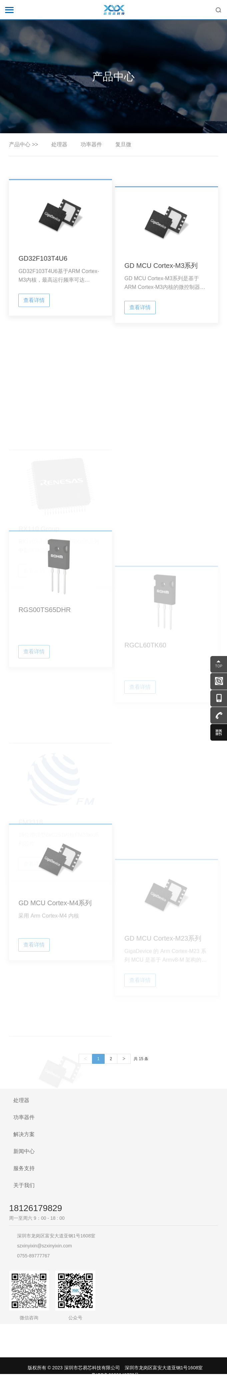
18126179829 (35, 1208)
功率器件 (91, 144)
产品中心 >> (23, 144)
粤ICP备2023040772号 (115, 1375)
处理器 (59, 144)
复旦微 (123, 144)
